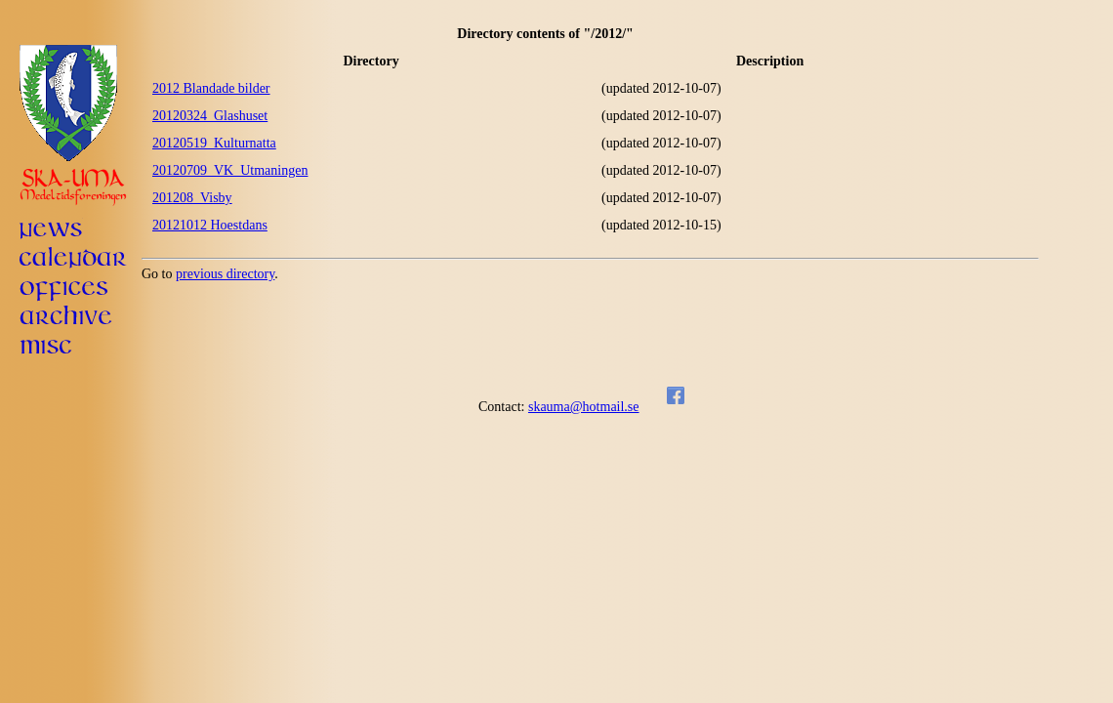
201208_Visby (192, 197)
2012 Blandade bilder (211, 88)
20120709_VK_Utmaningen (230, 170)
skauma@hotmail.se (583, 406)
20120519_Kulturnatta (214, 143)
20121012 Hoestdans (210, 225)
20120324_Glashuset (210, 115)
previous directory (225, 274)
